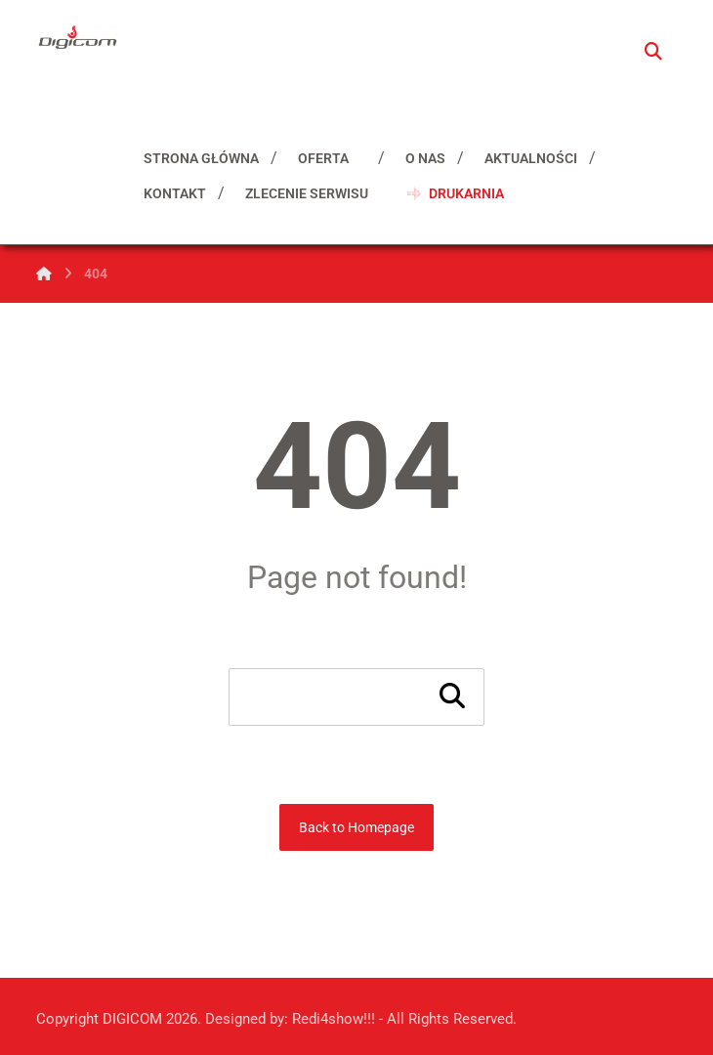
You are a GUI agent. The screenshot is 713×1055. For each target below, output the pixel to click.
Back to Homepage (356, 827)
